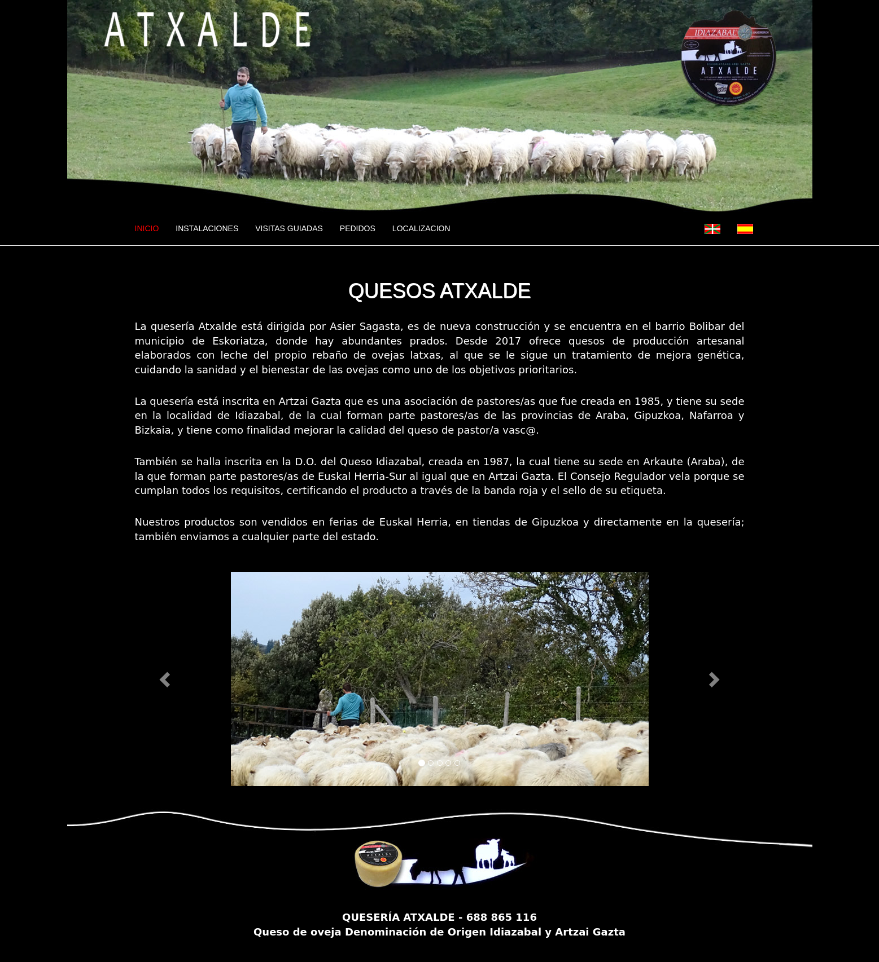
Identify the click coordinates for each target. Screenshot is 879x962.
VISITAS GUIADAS (289, 228)
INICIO (151, 227)
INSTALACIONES (207, 228)
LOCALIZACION (421, 228)
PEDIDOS (357, 228)
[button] (166, 679)
